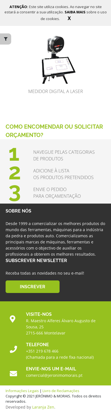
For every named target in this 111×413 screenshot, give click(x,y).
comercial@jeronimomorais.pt (54, 375)
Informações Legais (22, 390)
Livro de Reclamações (60, 390)
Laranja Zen (43, 407)
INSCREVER (32, 286)
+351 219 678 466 (42, 351)
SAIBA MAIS (75, 11)
